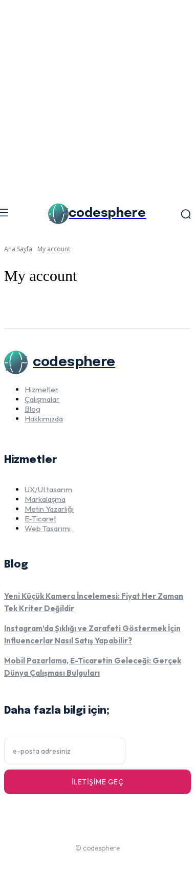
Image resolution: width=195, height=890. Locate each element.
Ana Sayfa (18, 249)
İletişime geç (98, 781)
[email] (64, 751)
